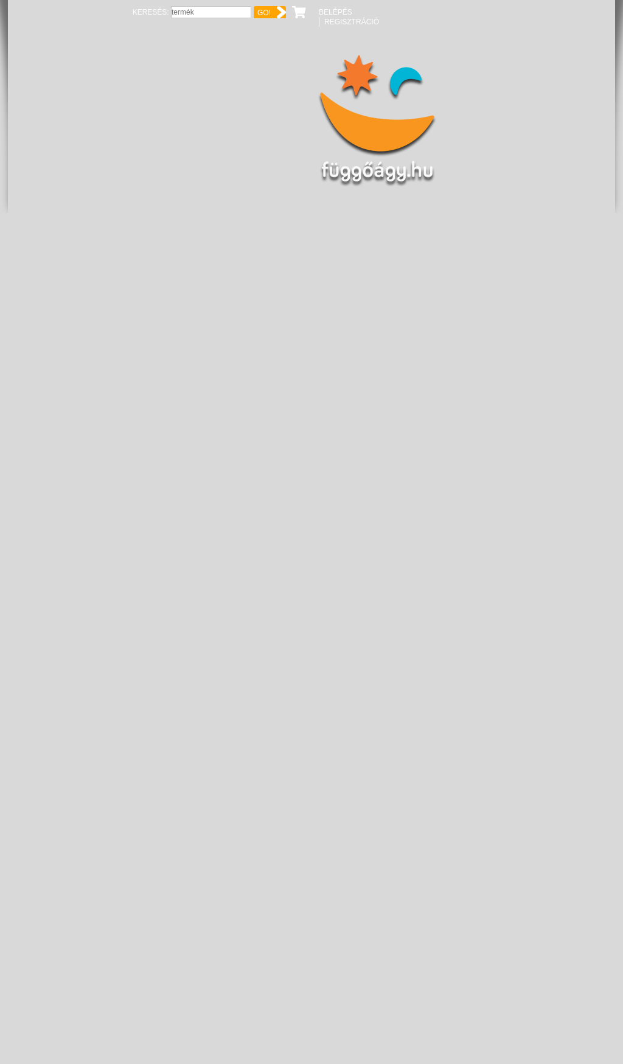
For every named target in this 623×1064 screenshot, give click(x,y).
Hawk (282, 228)
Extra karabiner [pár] (420, 842)
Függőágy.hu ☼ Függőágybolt (73, 121)
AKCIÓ (272, 322)
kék (266, 336)
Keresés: (456, 12)
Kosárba (467, 328)
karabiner (290, 247)
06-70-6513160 (547, 429)
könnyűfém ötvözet (295, 350)
